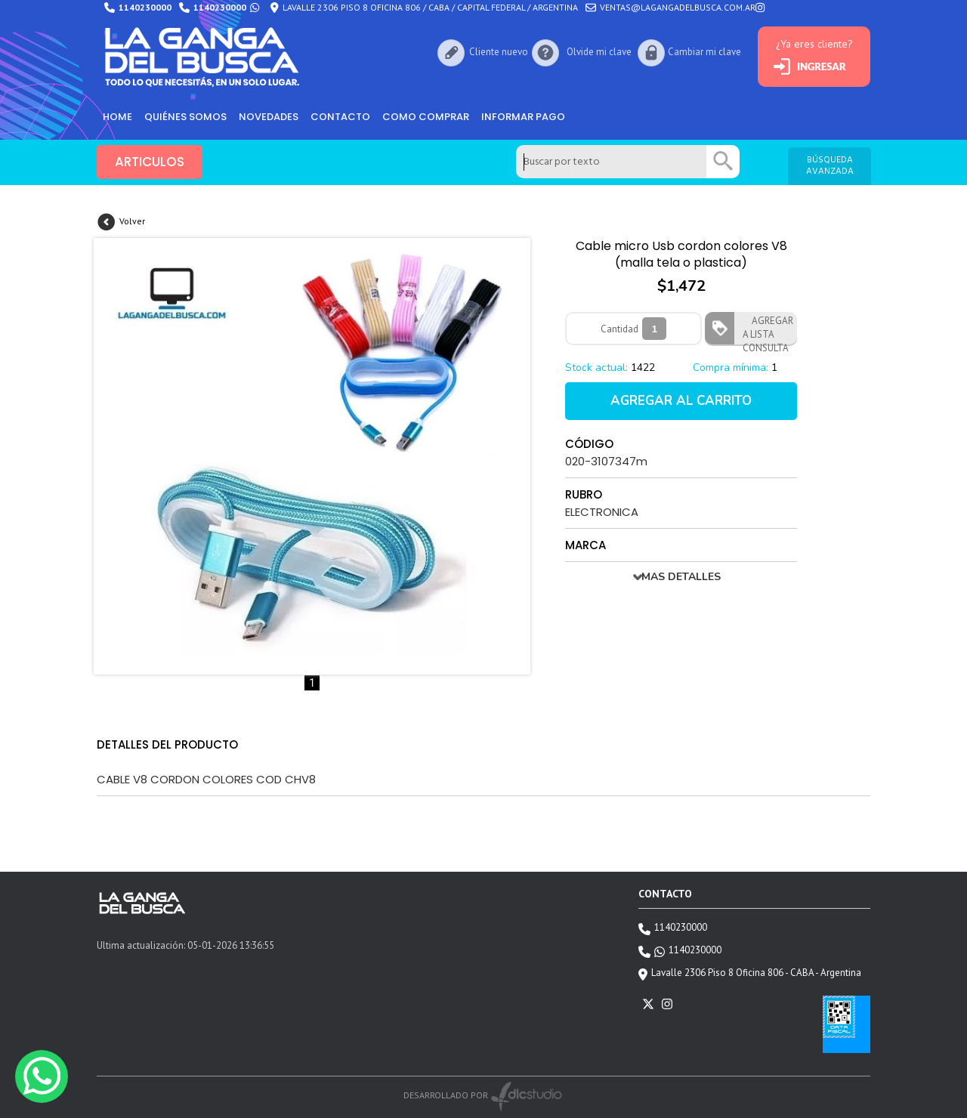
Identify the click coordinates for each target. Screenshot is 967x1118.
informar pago (523, 117)
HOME (117, 117)
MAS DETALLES (681, 577)
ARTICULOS (149, 162)
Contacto (340, 117)
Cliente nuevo (498, 51)
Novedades (268, 117)
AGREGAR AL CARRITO (681, 400)
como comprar (425, 117)
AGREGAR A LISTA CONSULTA (768, 329)
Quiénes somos (185, 117)
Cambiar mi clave (704, 51)
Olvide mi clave (598, 51)
